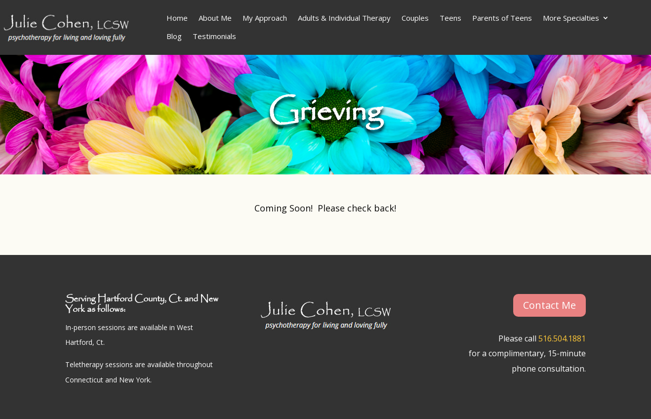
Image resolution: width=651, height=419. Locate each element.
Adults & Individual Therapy (344, 18)
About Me (215, 18)
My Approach (265, 18)
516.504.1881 (562, 338)
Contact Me (549, 305)
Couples (415, 18)
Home (177, 18)
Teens (450, 18)
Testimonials (214, 36)
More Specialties (571, 18)
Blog (174, 36)
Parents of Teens (502, 18)
